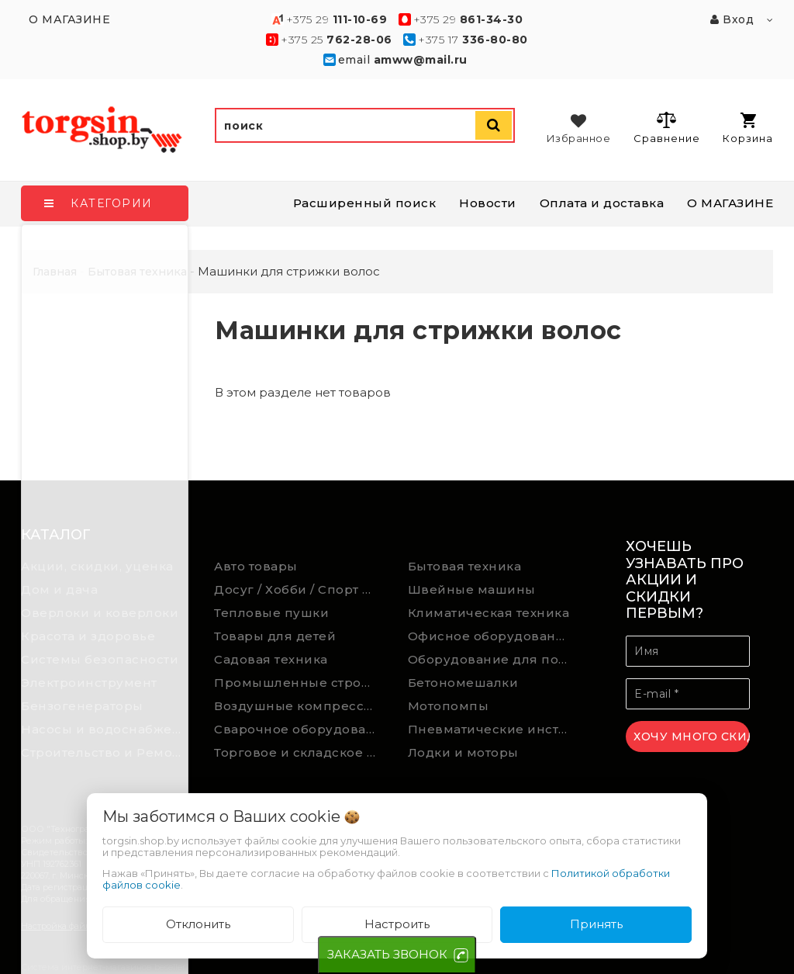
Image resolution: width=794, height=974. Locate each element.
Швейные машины (472, 589)
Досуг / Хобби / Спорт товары (299, 589)
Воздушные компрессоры (299, 705)
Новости (487, 203)
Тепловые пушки (271, 612)
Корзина (748, 128)
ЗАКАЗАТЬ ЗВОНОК (387, 954)
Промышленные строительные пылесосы (299, 682)
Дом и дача (59, 589)
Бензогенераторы (82, 705)
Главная (55, 272)
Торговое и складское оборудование (299, 752)
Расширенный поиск (365, 203)
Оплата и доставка (602, 203)
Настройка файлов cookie (75, 925)
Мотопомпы (448, 705)
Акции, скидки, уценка (97, 566)
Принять (596, 924)
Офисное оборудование (490, 636)
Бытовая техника (465, 566)
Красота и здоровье (88, 636)
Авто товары (256, 566)
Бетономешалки (463, 682)
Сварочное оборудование (299, 729)
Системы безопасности (99, 659)
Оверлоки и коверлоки (99, 612)
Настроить (397, 924)
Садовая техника (271, 659)
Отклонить (198, 924)
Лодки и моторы (463, 752)
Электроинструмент (89, 682)
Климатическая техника (489, 612)
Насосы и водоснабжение (106, 729)
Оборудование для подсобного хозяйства (493, 659)
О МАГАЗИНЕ (730, 203)
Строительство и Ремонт (104, 752)
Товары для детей (275, 636)
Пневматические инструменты (493, 729)
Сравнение (666, 127)
